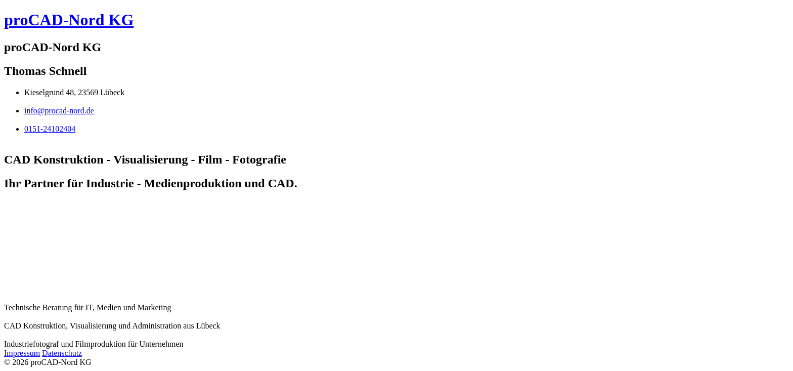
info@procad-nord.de (59, 110)
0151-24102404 (49, 129)
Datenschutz (62, 353)
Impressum (22, 353)
